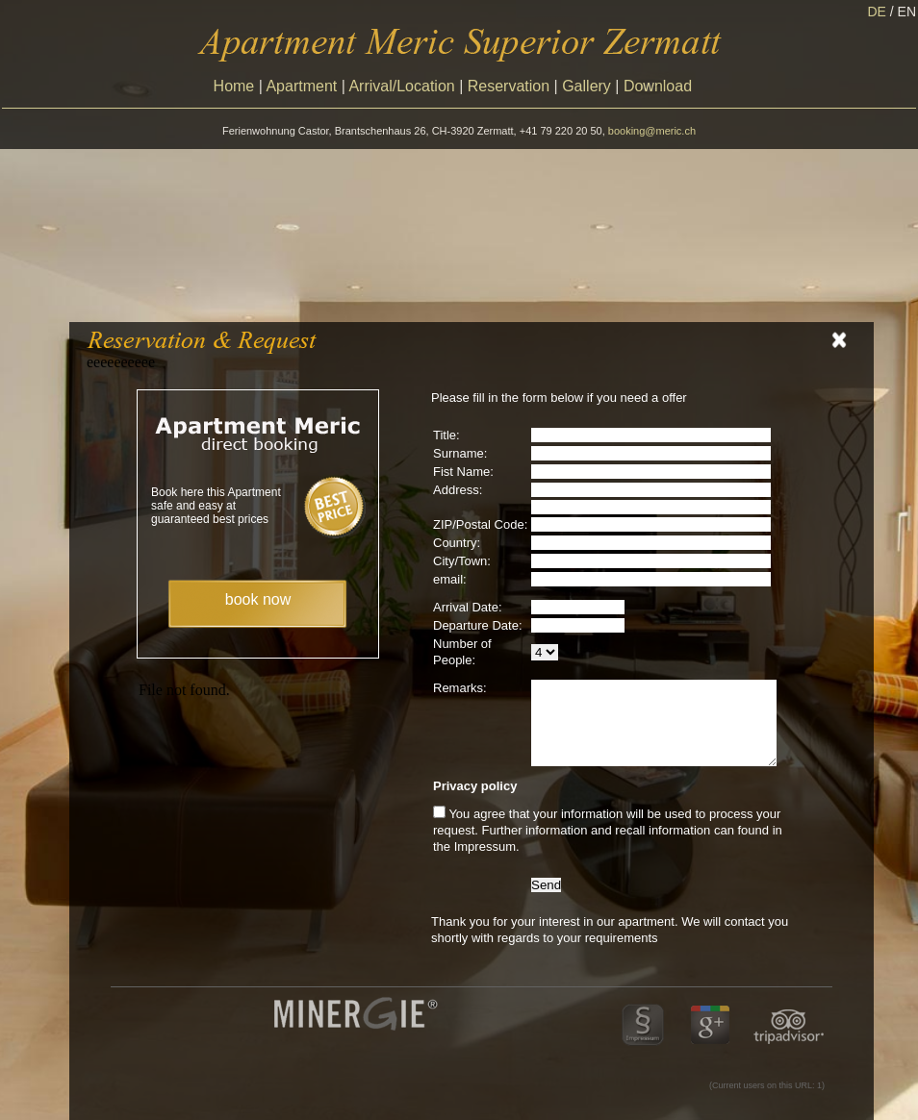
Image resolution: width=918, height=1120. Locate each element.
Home (234, 86)
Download (658, 86)
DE (882, 11)
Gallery (586, 86)
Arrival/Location (401, 86)
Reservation (508, 86)
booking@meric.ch (652, 131)
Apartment (301, 86)
